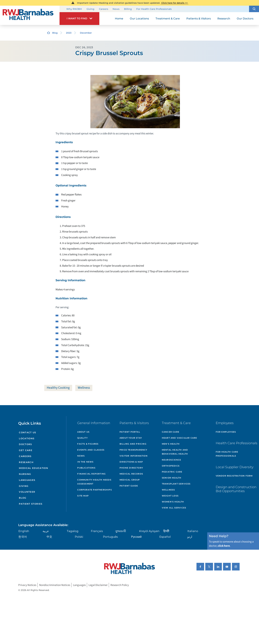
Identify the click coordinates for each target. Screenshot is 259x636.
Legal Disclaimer (98, 585)
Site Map (83, 495)
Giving (90, 9)
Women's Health (173, 501)
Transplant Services (176, 483)
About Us (83, 432)
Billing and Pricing (133, 444)
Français (97, 531)
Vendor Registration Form (234, 476)
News (116, 9)
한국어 (22, 536)
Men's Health (171, 444)
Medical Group (130, 479)
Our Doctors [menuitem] (245, 18)
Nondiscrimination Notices (54, 585)
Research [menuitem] (223, 18)
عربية (46, 531)
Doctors (25, 444)
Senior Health (171, 478)
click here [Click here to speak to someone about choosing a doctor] (224, 546)
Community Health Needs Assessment (94, 481)
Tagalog (72, 531)
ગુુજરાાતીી (120, 531)
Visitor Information (134, 456)
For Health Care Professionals (154, 9)
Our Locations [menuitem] (139, 18)
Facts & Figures (87, 444)
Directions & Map (131, 462)
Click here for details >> (174, 2)
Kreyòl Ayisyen (149, 531)
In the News (85, 462)
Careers (103, 9)
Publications (86, 468)
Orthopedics (171, 466)
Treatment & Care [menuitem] (168, 18)
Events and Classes (90, 450)
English (23, 531)
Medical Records (131, 474)
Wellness (84, 387)
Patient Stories (30, 503)
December (86, 32)
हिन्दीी (166, 531)
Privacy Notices (27, 585)
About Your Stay (131, 438)
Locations (26, 438)
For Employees (226, 432)
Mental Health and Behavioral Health (175, 452)
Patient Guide (129, 485)
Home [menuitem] (119, 18)
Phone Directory (131, 468)
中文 (49, 536)
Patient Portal (130, 432)
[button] (254, 9)
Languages (27, 480)
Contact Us (27, 432)
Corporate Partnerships (94, 489)
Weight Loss (170, 495)
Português (110, 536)
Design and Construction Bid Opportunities (236, 489)
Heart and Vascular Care (179, 438)
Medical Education (33, 468)
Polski (79, 536)
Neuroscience (171, 460)
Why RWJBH (74, 9)
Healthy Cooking (58, 387)
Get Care (25, 450)
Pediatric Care (172, 472)
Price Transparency (133, 450)
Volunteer (27, 491)
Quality (82, 438)
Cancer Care (170, 432)
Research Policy (119, 585)
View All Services (174, 507)
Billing (128, 9)
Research (26, 462)
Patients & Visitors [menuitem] (198, 18)
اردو (189, 536)
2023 (68, 32)
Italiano (192, 531)
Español (165, 536)
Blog (55, 32)
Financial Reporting (91, 474)
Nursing (25, 474)
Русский (136, 536)
